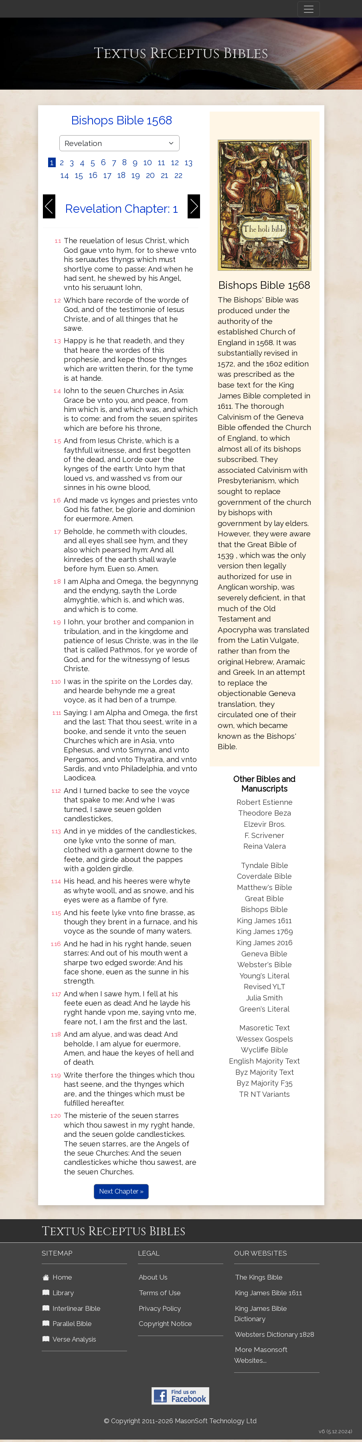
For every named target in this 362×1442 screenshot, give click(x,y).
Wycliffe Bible (264, 1050)
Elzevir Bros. (264, 824)
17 (107, 175)
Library (58, 1293)
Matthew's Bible (264, 887)
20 (150, 175)
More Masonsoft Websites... (260, 1355)
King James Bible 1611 (268, 1293)
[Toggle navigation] (308, 9)
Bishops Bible (264, 909)
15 (79, 175)
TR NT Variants (264, 1094)
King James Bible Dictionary (260, 1313)
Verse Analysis (69, 1339)
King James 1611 (264, 920)
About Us (153, 1277)
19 (135, 175)
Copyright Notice (165, 1324)
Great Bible (264, 898)
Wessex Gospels (264, 1039)
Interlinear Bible (71, 1308)
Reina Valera (264, 846)
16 (93, 175)
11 (161, 162)
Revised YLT (264, 986)
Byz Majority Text (264, 1072)
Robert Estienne (265, 802)
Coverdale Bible (264, 876)
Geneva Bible (264, 954)
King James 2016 (264, 942)
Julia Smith (264, 998)
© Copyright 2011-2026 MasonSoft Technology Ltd (180, 1421)
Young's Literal (264, 976)
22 (178, 175)
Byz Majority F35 (265, 1083)
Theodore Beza (264, 813)
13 (188, 162)
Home (57, 1277)
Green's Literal (264, 1009)
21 (164, 175)
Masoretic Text (264, 1028)
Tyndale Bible (264, 865)
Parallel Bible (67, 1324)
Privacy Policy (160, 1308)
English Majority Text (264, 1061)
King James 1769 (264, 931)
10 (148, 162)
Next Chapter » (121, 1191)
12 (175, 162)
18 (121, 175)
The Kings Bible (259, 1277)
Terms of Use (160, 1293)
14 (65, 175)
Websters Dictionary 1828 (274, 1334)
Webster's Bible (264, 964)
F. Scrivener (264, 835)
